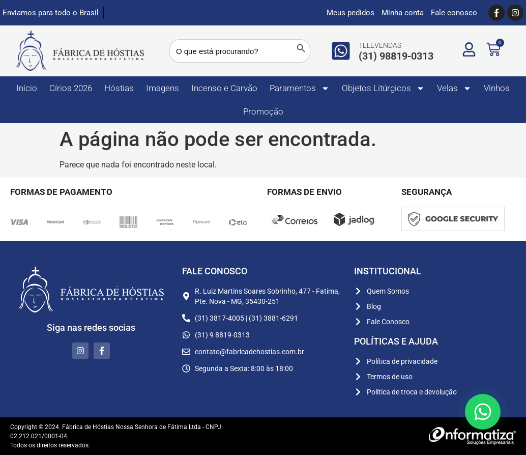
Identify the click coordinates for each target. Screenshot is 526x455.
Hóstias (119, 88)
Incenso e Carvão (224, 88)
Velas (454, 88)
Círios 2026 (70, 88)
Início (26, 88)
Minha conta (403, 12)
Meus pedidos (350, 12)
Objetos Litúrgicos (383, 88)
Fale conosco (454, 12)
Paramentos (300, 88)
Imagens (162, 88)
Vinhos (497, 88)
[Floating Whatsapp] (483, 412)
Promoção (263, 111)
